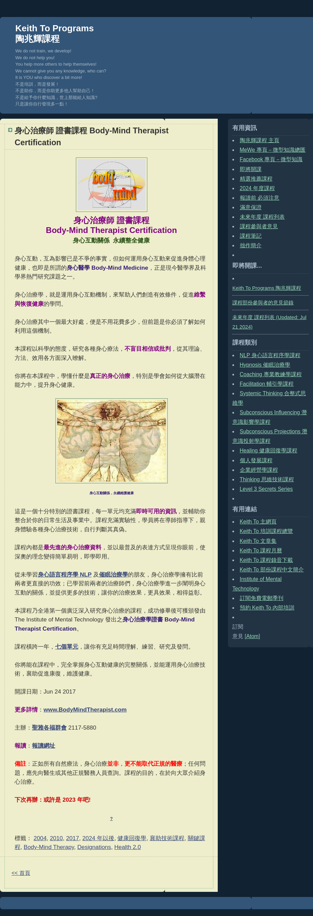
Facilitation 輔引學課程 (267, 384)
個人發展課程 (256, 460)
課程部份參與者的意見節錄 (263, 302)
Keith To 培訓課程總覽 (266, 531)
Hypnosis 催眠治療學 (265, 365)
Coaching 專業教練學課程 (271, 374)
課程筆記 (251, 236)
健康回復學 (131, 838)
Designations (94, 847)
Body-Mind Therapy (49, 847)
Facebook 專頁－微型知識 (271, 159)
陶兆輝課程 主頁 (259, 140)
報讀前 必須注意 (259, 198)
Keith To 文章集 (258, 541)
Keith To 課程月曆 (261, 550)
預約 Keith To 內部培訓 (267, 608)
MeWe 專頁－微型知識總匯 (273, 150)
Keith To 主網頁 (258, 521)
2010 (56, 838)
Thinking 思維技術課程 (267, 479)
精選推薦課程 (256, 179)
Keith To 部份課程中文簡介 (272, 569)
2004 (40, 838)
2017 (72, 838)
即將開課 (251, 169)
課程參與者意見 (259, 226)
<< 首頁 (21, 873)
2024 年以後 (98, 838)
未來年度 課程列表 (262, 217)
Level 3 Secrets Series (266, 489)
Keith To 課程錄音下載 (266, 560)
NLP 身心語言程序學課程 (270, 355)
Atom (252, 636)
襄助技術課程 (167, 838)
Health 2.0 (127, 847)
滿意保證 (251, 207)
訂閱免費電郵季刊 (261, 598)
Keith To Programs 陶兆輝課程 (54, 33)
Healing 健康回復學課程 (268, 450)
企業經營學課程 (259, 470)
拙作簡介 (251, 245)
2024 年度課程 (257, 188)
